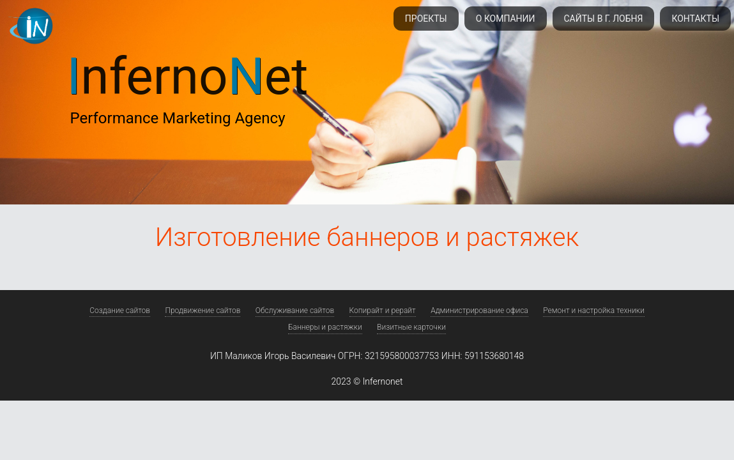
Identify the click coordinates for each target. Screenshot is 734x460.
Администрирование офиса (479, 310)
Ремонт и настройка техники (594, 310)
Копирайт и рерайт (382, 310)
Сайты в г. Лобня (603, 18)
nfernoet (188, 77)
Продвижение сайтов (202, 310)
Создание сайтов (119, 310)
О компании (505, 18)
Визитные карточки (411, 327)
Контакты (695, 18)
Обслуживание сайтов (295, 310)
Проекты (426, 18)
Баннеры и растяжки (325, 327)
